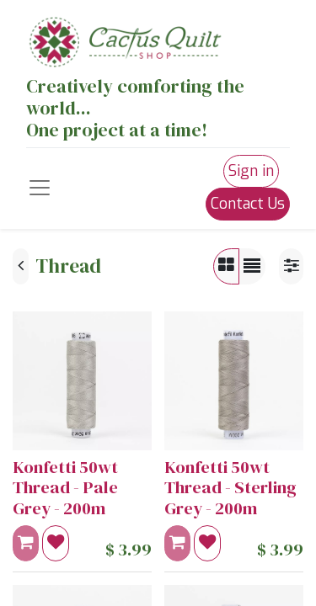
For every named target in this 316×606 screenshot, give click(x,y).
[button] (55, 543)
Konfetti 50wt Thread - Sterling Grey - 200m (230, 487)
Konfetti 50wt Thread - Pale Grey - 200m (65, 487)
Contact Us (248, 204)
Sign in (251, 171)
